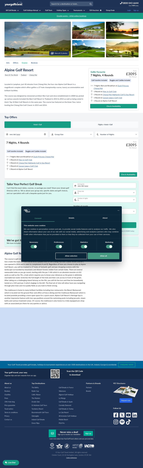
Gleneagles (35, 416)
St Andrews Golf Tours (39, 405)
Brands (88, 391)
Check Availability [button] (114, 106)
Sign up (136, 10)
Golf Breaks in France (66, 387)
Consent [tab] (38, 218)
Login (129, 10)
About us (7, 387)
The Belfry (35, 387)
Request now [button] (125, 400)
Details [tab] (71, 218)
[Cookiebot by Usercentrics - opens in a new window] (109, 210)
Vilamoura (62, 391)
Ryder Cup (35, 391)
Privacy (6, 416)
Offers (15, 63)
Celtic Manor (36, 395)
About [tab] (105, 218)
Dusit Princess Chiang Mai (43, 157)
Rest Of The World (11, 75)
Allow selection (71, 256)
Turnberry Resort (37, 409)
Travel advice (8, 409)
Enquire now (126, 365)
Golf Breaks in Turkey (66, 409)
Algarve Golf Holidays (66, 395)
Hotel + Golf (38, 125)
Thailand (23, 75)
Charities (7, 395)
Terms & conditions (11, 412)
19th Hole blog (9, 402)
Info (7, 63)
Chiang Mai (33, 75)
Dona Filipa (35, 423)
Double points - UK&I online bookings (71, 16)
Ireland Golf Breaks (38, 419)
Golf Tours (48, 10)
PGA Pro (62, 423)
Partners (89, 387)
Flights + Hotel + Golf (105, 125)
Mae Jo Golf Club (109, 91)
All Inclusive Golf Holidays (68, 416)
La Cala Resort (64, 412)
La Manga (62, 398)
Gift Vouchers (95, 10)
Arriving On (81, 184)
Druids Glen (36, 402)
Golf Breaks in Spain (66, 402)
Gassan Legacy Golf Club (112, 98)
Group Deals (110, 10)
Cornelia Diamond (65, 405)
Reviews (34, 63)
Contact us (8, 419)
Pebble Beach (63, 419)
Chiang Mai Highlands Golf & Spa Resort (118, 94)
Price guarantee (9, 405)
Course (24, 63)
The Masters (36, 398)
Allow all (103, 256)
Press (6, 398)
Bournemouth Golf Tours (40, 412)
